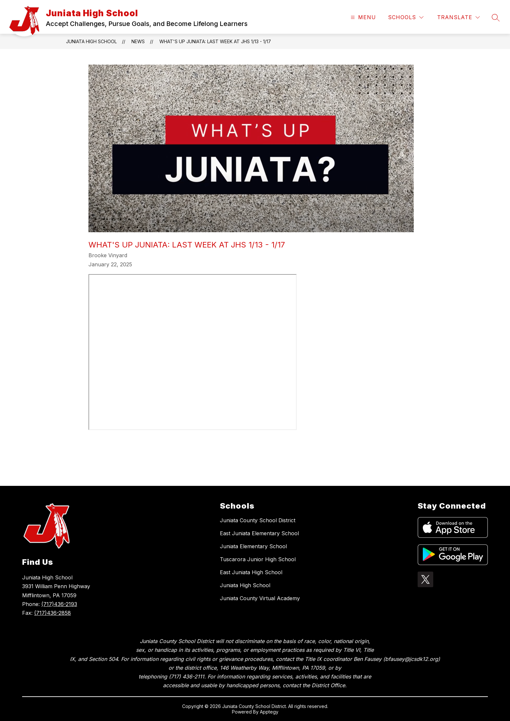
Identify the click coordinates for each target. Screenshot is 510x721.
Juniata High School (91, 41)
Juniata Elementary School (253, 546)
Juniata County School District (257, 520)
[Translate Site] (458, 17)
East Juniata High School (251, 572)
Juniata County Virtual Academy (260, 598)
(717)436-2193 (59, 604)
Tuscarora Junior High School (258, 559)
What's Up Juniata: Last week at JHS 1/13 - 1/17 (215, 41)
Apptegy (269, 712)
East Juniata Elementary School (259, 533)
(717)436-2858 (52, 613)
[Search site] (496, 17)
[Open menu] (362, 17)
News (138, 41)
